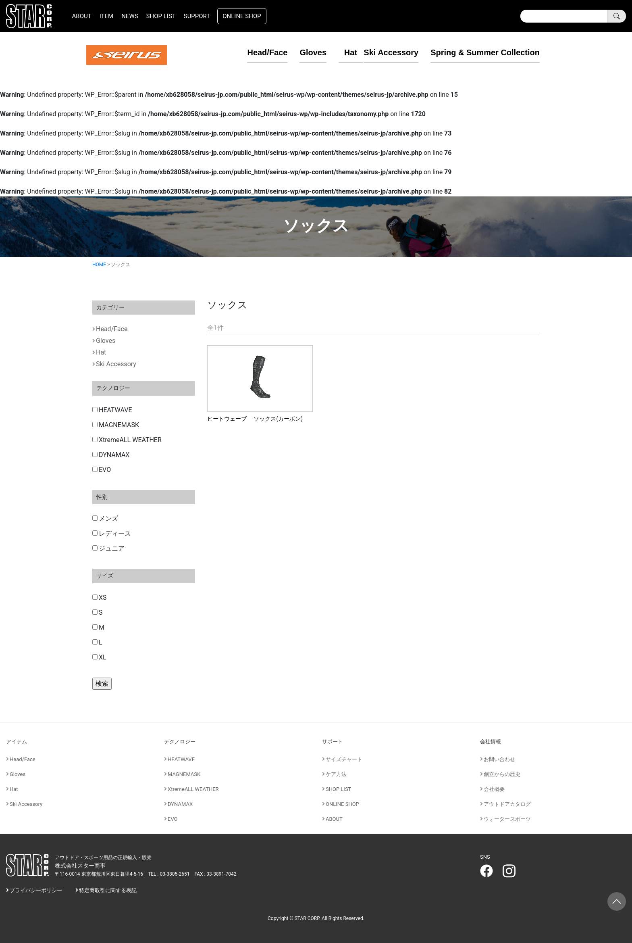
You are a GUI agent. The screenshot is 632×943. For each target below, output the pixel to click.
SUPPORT (197, 16)
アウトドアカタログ (507, 804)
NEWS (129, 16)
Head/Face (256, 52)
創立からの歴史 (502, 774)
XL (99, 657)
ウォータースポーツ (507, 819)
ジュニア (108, 548)
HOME (99, 264)
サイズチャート (344, 759)
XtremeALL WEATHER (127, 440)
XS (99, 597)
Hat (339, 52)
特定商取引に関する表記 (108, 890)
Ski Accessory (391, 52)
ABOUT (81, 16)
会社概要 (494, 789)
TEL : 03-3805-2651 (168, 874)
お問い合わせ (499, 759)
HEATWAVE (112, 410)
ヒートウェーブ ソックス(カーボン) (255, 418)
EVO (101, 470)
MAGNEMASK (115, 425)
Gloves (301, 52)
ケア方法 (336, 774)
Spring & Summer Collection (485, 52)
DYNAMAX (110, 455)
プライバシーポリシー (36, 890)
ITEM (106, 16)
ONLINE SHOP (241, 16)
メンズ (105, 518)
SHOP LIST (161, 16)
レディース (111, 533)
